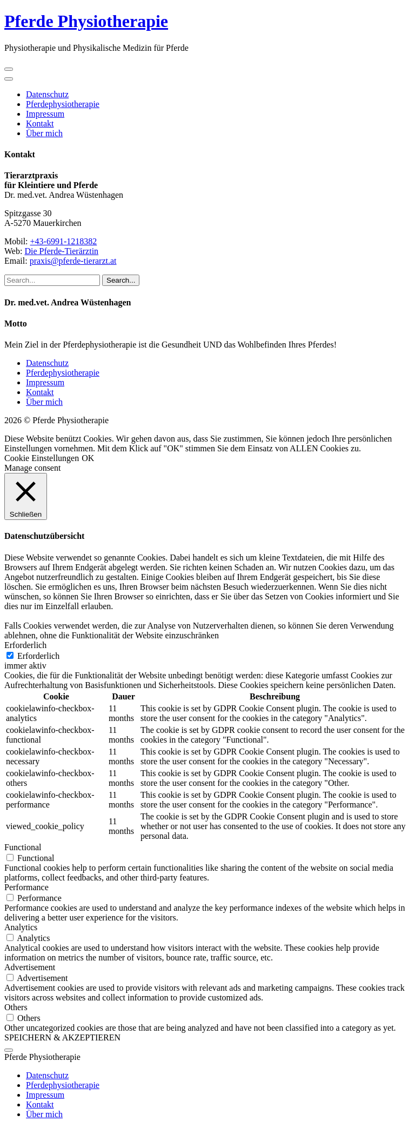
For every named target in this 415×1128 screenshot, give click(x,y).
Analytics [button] (20, 927)
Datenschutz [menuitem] (47, 1075)
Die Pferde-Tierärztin (61, 251)
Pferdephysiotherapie (62, 104)
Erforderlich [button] (25, 645)
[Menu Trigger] (8, 1050)
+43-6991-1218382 (63, 241)
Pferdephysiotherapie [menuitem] (62, 1085)
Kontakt (40, 123)
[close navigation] (8, 79)
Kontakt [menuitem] (40, 1104)
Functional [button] (22, 847)
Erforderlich (38, 655)
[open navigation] (8, 69)
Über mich (44, 133)
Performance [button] (26, 887)
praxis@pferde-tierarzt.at (73, 260)
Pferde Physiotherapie (86, 21)
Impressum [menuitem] (45, 1094)
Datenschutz (47, 94)
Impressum (45, 113)
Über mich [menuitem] (44, 1114)
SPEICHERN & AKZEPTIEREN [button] (62, 1037)
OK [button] (88, 458)
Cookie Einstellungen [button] (41, 458)
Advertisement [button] (29, 967)
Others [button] (16, 1007)
